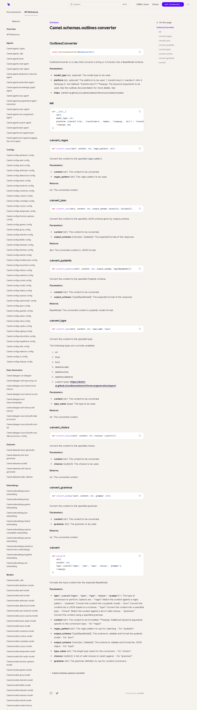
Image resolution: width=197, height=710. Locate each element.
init (160, 32)
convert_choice (166, 54)
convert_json (164, 40)
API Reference (31, 13)
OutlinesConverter (165, 27)
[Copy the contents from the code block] (140, 52)
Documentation (14, 13)
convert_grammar (166, 58)
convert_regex (165, 36)
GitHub (155, 4)
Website (13, 21)
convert (162, 62)
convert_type (165, 49)
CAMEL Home (142, 4)
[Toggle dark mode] (188, 4)
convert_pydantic (166, 45)
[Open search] (98, 4)
